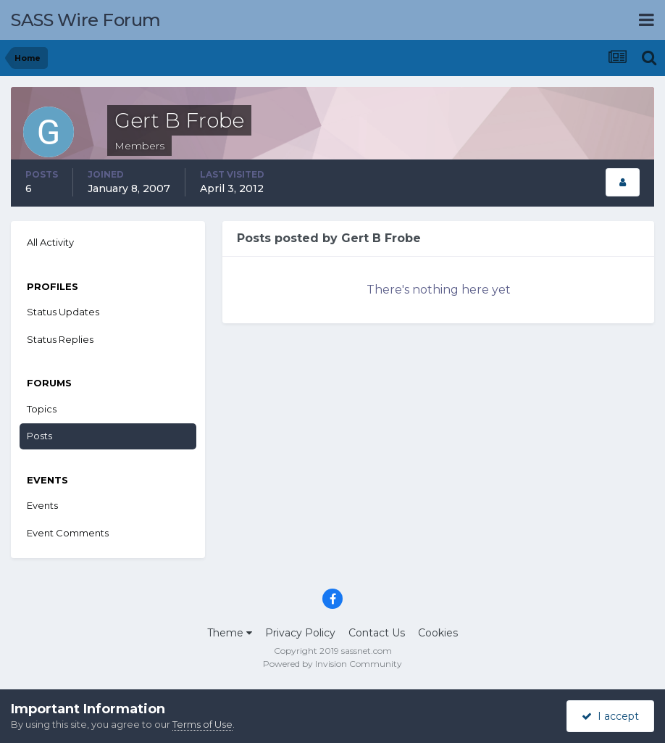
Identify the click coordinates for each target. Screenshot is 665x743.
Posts (39, 435)
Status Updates (63, 311)
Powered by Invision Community (332, 663)
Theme (229, 632)
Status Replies (60, 339)
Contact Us (376, 632)
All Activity (50, 242)
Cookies (438, 632)
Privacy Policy (300, 632)
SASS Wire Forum (86, 19)
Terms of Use (202, 724)
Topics (42, 409)
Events (42, 505)
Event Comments (68, 533)
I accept (610, 716)
